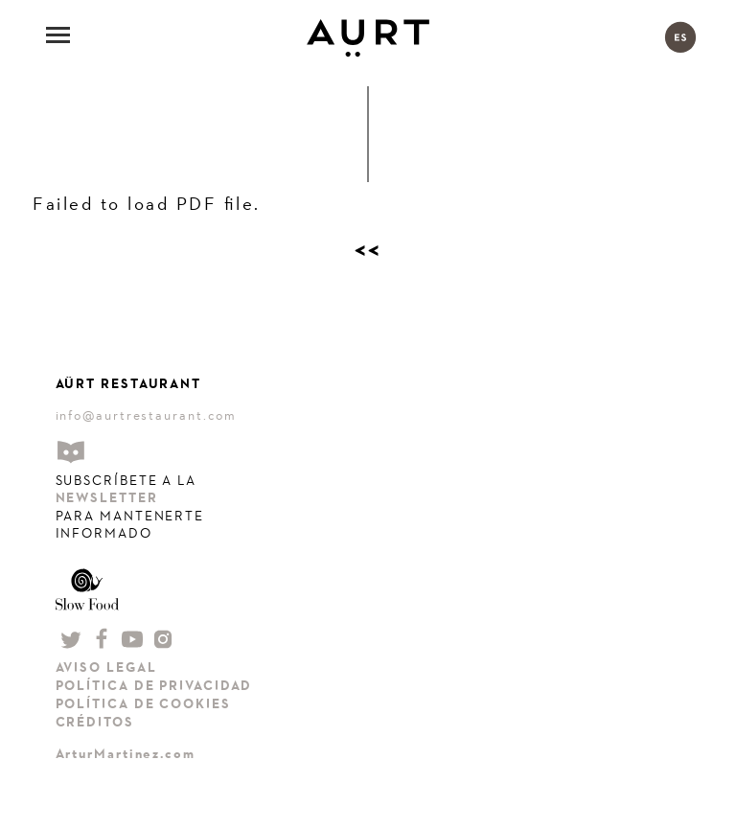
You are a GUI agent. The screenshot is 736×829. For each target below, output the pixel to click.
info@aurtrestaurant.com (147, 415)
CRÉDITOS (95, 722)
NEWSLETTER (107, 498)
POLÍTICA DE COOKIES (143, 704)
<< (368, 250)
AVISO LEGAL (106, 667)
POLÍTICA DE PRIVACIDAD (154, 686)
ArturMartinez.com (126, 754)
